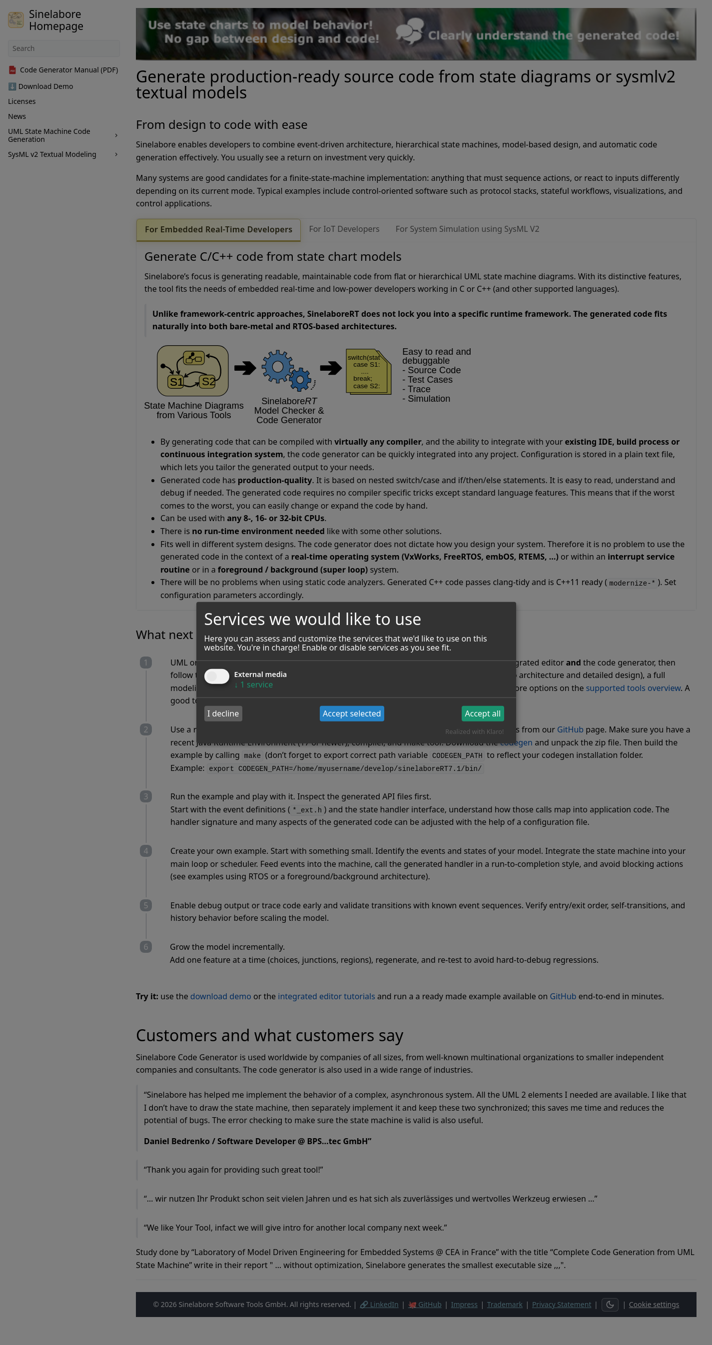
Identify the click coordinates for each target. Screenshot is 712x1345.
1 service (253, 683)
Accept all (483, 713)
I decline (223, 713)
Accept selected (352, 713)
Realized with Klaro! (474, 731)
